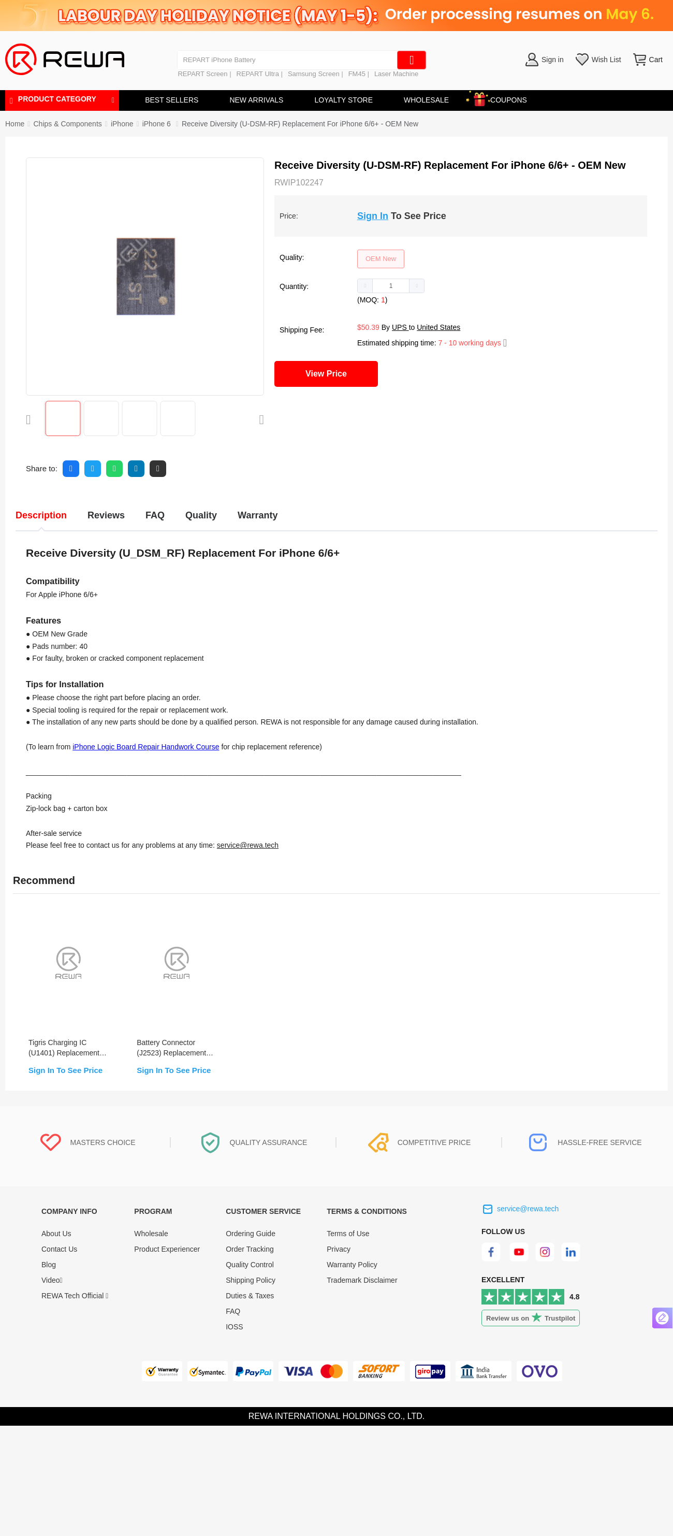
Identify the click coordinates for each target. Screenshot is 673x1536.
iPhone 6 (157, 124)
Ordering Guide (250, 1233)
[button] (365, 286)
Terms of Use (348, 1233)
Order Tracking (250, 1249)
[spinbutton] (391, 286)
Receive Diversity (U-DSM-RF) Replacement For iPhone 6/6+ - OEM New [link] (300, 124)
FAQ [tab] (155, 515)
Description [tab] (41, 515)
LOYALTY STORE (343, 100)
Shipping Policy (250, 1280)
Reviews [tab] (106, 515)
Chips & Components (67, 124)
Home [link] (14, 124)
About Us (56, 1233)
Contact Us (59, 1249)
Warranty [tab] (257, 515)
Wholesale (151, 1233)
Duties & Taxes (250, 1296)
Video (52, 1280)
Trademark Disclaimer (362, 1280)
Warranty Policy (352, 1264)
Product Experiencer (167, 1249)
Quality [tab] (201, 515)
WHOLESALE (426, 100)
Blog (48, 1264)
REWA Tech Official (74, 1296)
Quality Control (250, 1264)
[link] (67, 124)
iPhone (122, 124)
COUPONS (503, 98)
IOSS (234, 1327)
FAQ (233, 1311)
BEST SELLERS (171, 100)
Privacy (338, 1249)
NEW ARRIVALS (256, 100)
